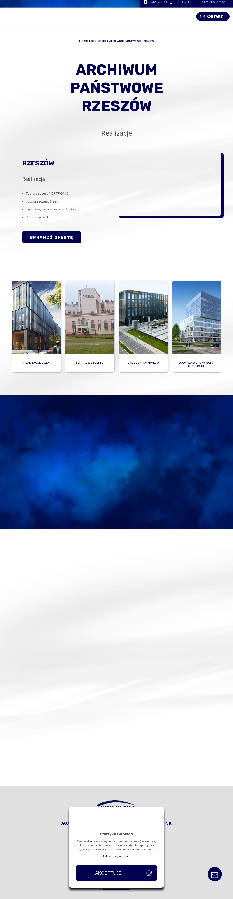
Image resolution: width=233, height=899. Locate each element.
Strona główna (16, 896)
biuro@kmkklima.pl (214, 2)
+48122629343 (157, 2)
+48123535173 (182, 2)
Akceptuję (108, 873)
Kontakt (218, 16)
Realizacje (98, 41)
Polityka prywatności (116, 856)
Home (83, 41)
